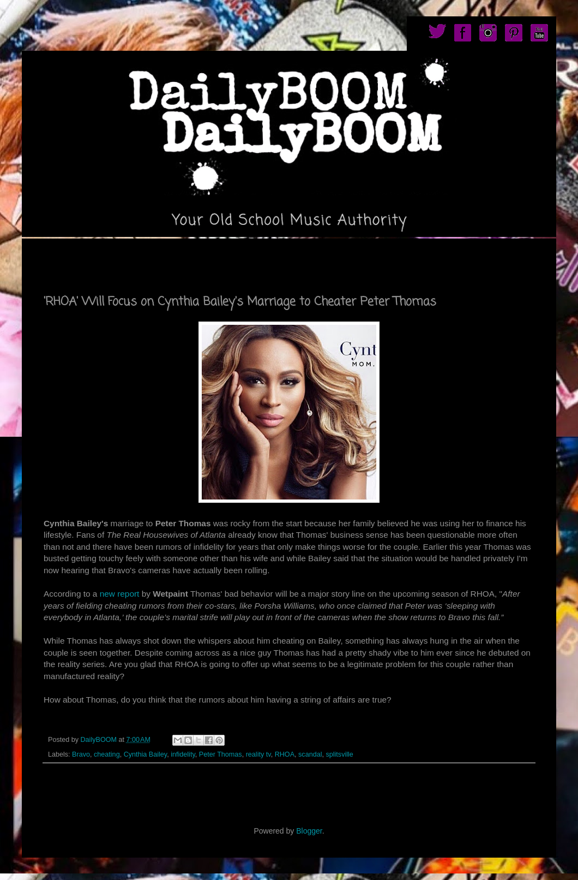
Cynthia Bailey (145, 754)
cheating (107, 754)
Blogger (309, 831)
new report (120, 593)
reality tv (258, 754)
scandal (310, 754)
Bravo (81, 754)
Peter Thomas (220, 754)
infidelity (183, 754)
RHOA (284, 754)
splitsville (339, 754)
